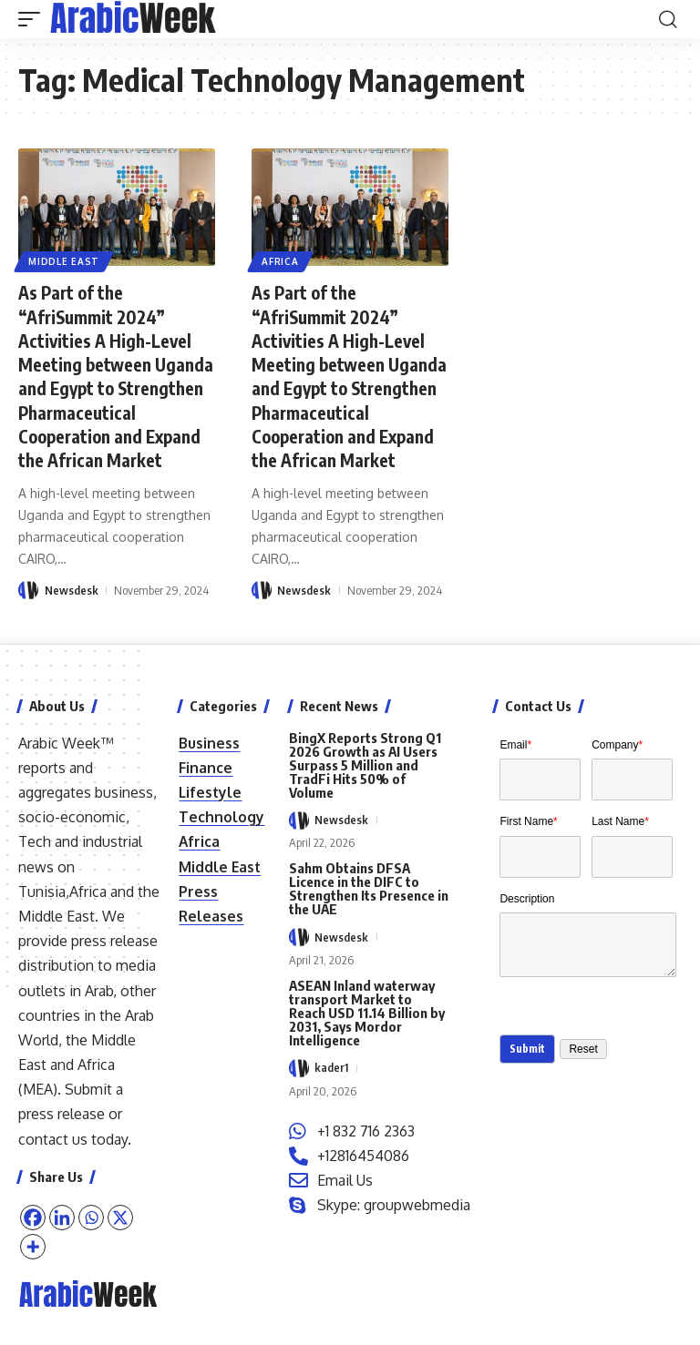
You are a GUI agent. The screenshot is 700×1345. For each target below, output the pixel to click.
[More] (33, 1246)
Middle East (64, 260)
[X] (120, 1217)
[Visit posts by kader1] (299, 1068)
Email (515, 745)
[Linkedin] (62, 1217)
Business (209, 743)
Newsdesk (71, 613)
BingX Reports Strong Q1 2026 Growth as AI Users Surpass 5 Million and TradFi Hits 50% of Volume (365, 764)
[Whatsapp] (91, 1217)
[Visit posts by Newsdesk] (28, 613)
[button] (33, 19)
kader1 (331, 1068)
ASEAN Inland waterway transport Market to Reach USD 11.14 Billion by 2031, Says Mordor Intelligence (367, 1012)
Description (526, 905)
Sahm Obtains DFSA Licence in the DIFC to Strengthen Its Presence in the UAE (368, 888)
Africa (280, 260)
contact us (53, 1139)
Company (617, 745)
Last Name (620, 825)
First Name (528, 825)
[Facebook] (33, 1217)
